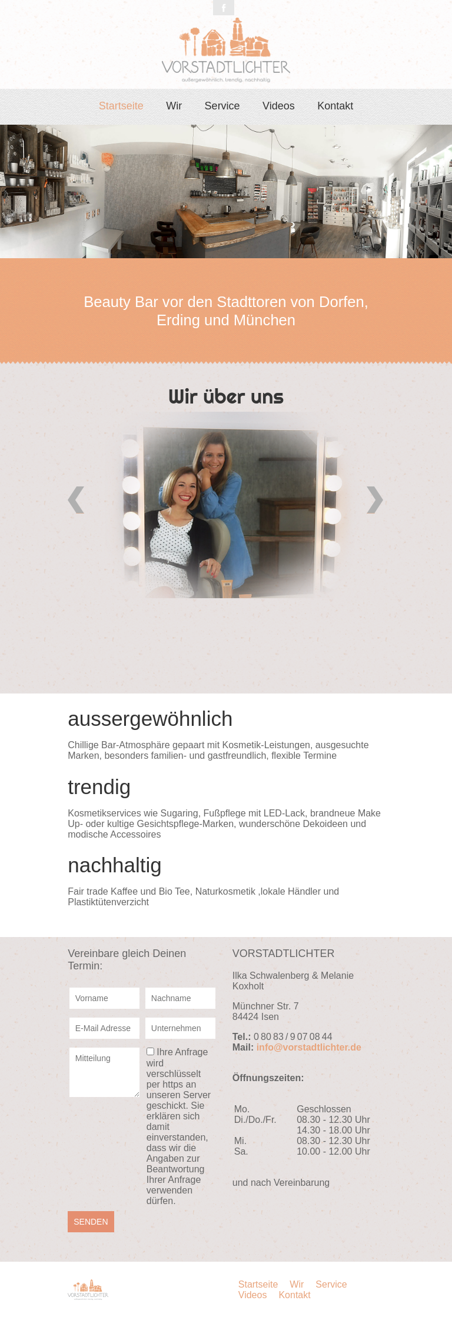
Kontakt (335, 106)
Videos (278, 106)
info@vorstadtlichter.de (309, 1047)
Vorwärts (375, 500)
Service (222, 106)
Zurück (76, 500)
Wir (174, 106)
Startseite (121, 106)
